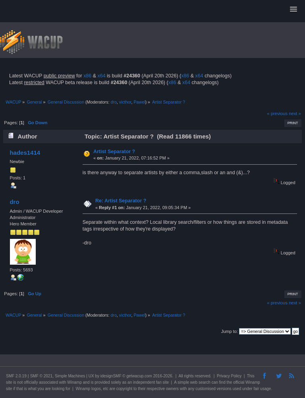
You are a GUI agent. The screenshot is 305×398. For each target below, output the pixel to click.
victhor (125, 102)
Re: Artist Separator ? (120, 201)
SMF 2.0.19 (16, 376)
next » (295, 113)
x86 (87, 76)
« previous (277, 113)
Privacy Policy (229, 376)
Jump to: (229, 331)
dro (113, 102)
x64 (101, 76)
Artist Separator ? (114, 151)
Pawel (139, 102)
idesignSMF (111, 376)
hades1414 (25, 152)
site (9, 382)
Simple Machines (70, 376)
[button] (293, 9)
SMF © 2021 (41, 376)
